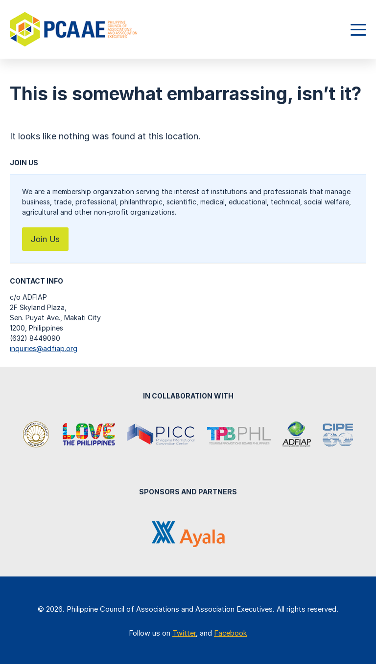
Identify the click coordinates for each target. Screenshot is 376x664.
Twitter (184, 633)
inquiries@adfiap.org (43, 348)
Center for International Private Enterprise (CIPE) (338, 435)
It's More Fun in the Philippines (88, 435)
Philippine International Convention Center (161, 435)
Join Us (45, 239)
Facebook (230, 633)
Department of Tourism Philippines (36, 435)
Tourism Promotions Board (239, 435)
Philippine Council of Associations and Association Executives (75, 29)
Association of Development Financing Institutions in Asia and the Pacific (296, 435)
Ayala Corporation (188, 534)
